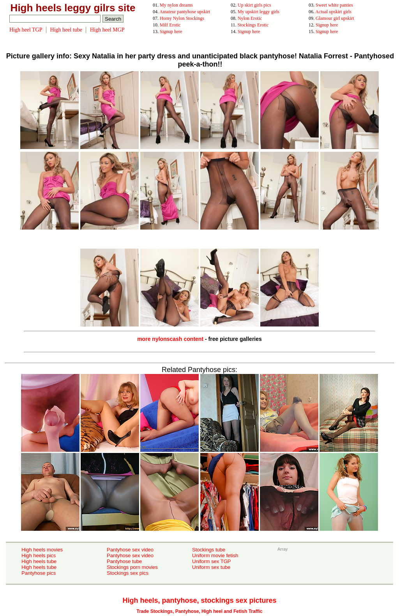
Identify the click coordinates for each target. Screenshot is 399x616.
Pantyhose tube (124, 561)
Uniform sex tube (211, 567)
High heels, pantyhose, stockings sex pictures (199, 600)
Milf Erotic (170, 25)
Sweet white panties (334, 5)
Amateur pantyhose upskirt (184, 11)
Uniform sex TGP (211, 561)
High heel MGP (107, 30)
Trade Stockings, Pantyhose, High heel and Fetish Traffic (199, 611)
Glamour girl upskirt (335, 18)
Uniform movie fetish (215, 555)
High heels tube (38, 561)
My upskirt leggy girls (258, 11)
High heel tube (66, 30)
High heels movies (42, 550)
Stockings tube (208, 550)
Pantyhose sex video (130, 550)
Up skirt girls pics (254, 5)
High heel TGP (25, 30)
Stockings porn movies (132, 567)
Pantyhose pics (38, 573)
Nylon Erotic (250, 18)
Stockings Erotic (253, 25)
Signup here (327, 25)
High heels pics (38, 555)
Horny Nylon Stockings (182, 18)
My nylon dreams (176, 5)
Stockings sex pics (127, 573)
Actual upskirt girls (333, 11)
